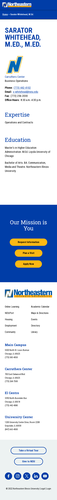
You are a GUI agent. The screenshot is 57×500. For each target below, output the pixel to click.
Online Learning (12, 306)
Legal (42, 488)
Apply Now (28, 264)
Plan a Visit (28, 253)
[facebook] (8, 476)
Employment (11, 325)
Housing (8, 319)
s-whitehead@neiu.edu (25, 91)
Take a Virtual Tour (28, 450)
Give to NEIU (28, 461)
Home (5, 14)
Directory (35, 325)
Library (34, 332)
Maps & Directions (39, 313)
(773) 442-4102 (22, 87)
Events (34, 319)
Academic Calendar (40, 306)
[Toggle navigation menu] (52, 5)
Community (10, 332)
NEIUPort (9, 313)
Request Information (28, 242)
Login (48, 488)
